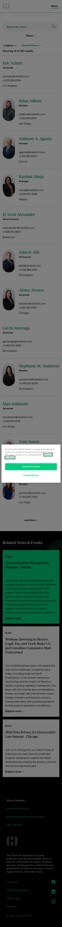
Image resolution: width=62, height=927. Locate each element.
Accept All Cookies (31, 466)
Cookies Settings (31, 475)
